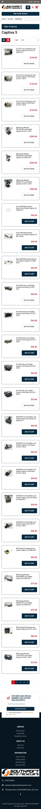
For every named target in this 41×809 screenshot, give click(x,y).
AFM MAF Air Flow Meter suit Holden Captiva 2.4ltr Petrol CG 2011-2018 (26, 471)
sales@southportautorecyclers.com (18, 785)
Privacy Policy (12, 714)
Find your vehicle (20, 14)
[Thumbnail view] (4, 40)
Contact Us (20, 748)
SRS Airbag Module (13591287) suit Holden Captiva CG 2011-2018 (24, 655)
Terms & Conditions (28, 712)
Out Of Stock (29, 64)
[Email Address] (20, 704)
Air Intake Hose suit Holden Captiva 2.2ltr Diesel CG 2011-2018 (26, 340)
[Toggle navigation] (28, 7)
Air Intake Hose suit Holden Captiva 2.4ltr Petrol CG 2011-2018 (26, 313)
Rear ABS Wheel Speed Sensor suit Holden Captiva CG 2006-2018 (26, 261)
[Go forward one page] (28, 682)
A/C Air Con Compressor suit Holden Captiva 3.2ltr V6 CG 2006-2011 (26, 50)
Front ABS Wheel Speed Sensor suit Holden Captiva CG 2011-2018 (26, 234)
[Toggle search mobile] (32, 7)
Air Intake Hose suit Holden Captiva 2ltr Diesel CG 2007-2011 (25, 287)
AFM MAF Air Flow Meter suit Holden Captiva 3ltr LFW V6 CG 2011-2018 (26, 524)
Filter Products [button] (10, 26)
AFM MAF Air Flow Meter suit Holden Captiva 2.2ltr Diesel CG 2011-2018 (26, 445)
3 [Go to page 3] (20, 682)
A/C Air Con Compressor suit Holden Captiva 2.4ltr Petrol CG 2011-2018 (26, 103)
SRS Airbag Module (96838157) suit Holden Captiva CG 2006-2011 (24, 603)
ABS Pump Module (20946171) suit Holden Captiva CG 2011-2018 (24, 182)
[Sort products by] (29, 40)
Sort (16, 40)
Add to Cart (29, 221)
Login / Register (34, 2)
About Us (20, 745)
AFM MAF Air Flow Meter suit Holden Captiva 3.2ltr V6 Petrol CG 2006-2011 (26, 497)
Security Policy (20, 765)
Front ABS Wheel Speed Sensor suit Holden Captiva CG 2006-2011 (26, 208)
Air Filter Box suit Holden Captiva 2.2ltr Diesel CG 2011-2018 (26, 366)
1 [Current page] (13, 682)
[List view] (8, 40)
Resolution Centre (20, 736)
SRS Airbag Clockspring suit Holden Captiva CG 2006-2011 (26, 549)
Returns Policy (20, 762)
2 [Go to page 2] (16, 682)
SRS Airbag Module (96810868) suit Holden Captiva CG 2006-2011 (24, 576)
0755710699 (9, 781)
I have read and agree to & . (20, 713)
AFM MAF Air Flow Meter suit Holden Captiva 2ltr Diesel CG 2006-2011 (26, 418)
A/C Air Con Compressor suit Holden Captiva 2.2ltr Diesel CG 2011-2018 (26, 77)
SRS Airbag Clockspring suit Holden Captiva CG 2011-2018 (26, 628)
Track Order (20, 733)
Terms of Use (20, 757)
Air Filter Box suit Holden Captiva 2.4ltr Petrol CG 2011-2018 (26, 392)
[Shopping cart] (36, 7)
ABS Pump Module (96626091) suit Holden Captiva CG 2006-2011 (24, 155)
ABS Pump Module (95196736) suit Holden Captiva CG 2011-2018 (24, 129)
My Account (20, 731)
